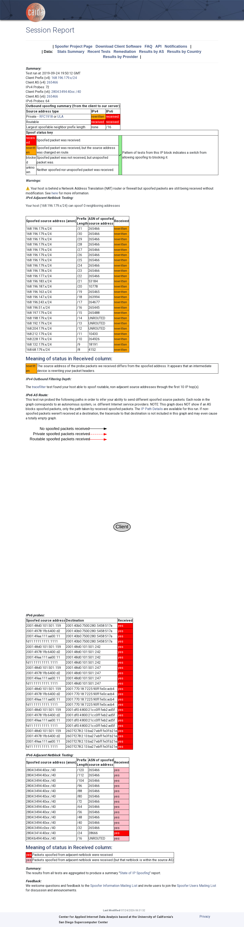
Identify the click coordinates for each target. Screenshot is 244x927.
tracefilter (39, 387)
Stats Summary (70, 52)
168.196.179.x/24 (64, 78)
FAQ (148, 46)
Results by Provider (120, 57)
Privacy (204, 917)
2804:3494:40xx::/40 (66, 92)
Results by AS (151, 52)
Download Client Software (118, 46)
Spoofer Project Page (73, 46)
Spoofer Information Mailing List (113, 886)
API (158, 46)
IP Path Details (152, 409)
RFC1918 (46, 117)
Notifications (176, 46)
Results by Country (184, 52)
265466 (52, 82)
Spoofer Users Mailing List (196, 886)
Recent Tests (98, 52)
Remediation (125, 52)
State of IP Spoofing (135, 873)
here (55, 193)
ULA (60, 117)
